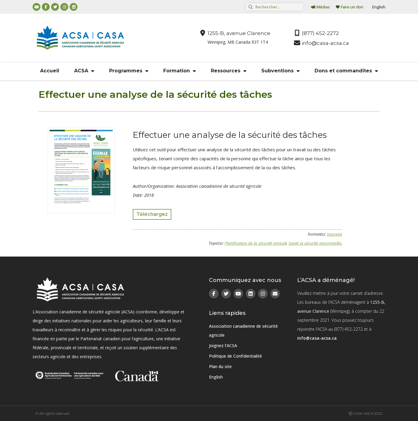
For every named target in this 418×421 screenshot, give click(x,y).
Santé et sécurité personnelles (315, 243)
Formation (179, 70)
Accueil (49, 71)
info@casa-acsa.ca (317, 338)
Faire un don (349, 7)
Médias (320, 7)
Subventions (280, 70)
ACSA (84, 70)
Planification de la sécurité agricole (256, 243)
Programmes (128, 70)
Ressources (228, 70)
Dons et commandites (346, 70)
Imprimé (334, 234)
